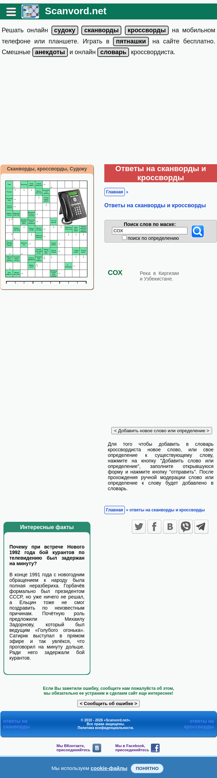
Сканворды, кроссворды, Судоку (47, 169)
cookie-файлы (109, 768)
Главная (114, 192)
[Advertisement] (108, 112)
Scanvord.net (75, 11)
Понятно (147, 768)
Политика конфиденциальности (105, 728)
